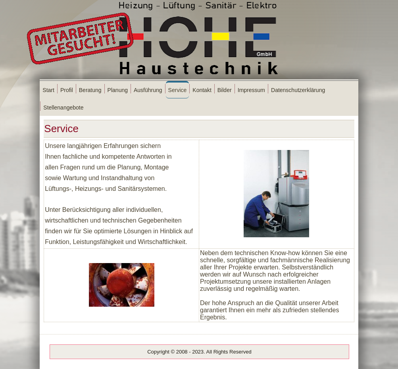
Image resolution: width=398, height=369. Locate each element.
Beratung (90, 90)
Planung (118, 90)
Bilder (224, 90)
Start (48, 90)
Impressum (251, 90)
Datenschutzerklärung (298, 90)
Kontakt (201, 90)
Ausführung (148, 90)
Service (177, 90)
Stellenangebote (63, 107)
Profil (66, 90)
